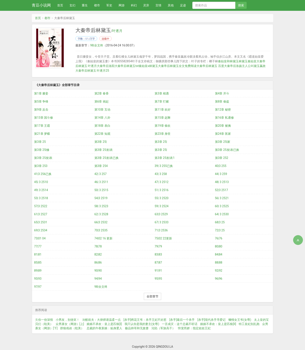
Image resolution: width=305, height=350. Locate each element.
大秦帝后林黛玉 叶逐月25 (92, 70)
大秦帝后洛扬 (233, 66)
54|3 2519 (101, 198)
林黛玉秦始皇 (247, 61)
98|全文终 (96, 45)
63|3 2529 (161, 214)
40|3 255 (220, 166)
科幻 (134, 5)
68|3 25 (220, 222)
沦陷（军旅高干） (163, 328)
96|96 (218, 278)
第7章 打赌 (162, 101)
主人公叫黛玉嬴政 (254, 66)
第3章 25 (40, 141)
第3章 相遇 (162, 93)
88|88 (218, 262)
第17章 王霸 (42, 125)
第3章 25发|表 (103, 149)
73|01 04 (40, 238)
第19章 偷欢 (163, 125)
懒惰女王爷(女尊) (239, 319)
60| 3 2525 (222, 206)
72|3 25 (220, 230)
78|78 (98, 246)
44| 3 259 (221, 174)
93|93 (38, 278)
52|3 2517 (221, 190)
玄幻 (72, 5)
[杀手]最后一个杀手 (181, 319)
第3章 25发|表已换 (227, 149)
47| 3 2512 (161, 182)
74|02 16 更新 (103, 238)
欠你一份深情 (44, 319)
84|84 (218, 254)
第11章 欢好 (163, 109)
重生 (85, 5)
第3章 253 (40, 166)
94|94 (98, 278)
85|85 (38, 262)
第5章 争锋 (41, 101)
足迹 (183, 5)
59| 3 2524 (161, 206)
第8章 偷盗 (222, 101)
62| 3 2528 (101, 214)
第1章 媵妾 (41, 93)
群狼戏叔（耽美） (72, 328)
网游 (122, 5)
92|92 (218, 270)
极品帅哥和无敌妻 (137, 328)
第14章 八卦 (102, 117)
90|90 (98, 270)
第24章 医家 (223, 133)
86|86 (98, 262)
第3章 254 (101, 166)
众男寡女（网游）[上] (70, 324)
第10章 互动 (102, 109)
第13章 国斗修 (43, 117)
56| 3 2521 (222, 198)
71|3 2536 (161, 230)
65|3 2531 (40, 222)
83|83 (158, 254)
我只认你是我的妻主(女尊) (142, 324)
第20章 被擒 (223, 125)
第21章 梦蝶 (42, 133)
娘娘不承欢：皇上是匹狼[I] (104, 324)
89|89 (38, 270)
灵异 (146, 5)
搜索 (241, 5)
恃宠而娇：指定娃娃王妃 (194, 328)
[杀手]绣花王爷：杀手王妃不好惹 (144, 319)
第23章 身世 (163, 133)
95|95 (158, 278)
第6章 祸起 (101, 101)
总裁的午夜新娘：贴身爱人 (104, 328)
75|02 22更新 (163, 238)
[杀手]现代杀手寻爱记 (211, 319)
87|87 (158, 262)
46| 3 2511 (101, 182)
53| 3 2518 (41, 198)
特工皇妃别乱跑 (249, 324)
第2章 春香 (101, 93)
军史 (109, 5)
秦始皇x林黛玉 (148, 66)
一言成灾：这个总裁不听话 (179, 324)
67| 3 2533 (161, 222)
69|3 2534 (40, 230)
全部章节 (152, 296)
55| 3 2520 (161, 198)
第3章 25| (100, 141)
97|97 (38, 286)
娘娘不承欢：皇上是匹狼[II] (218, 324)
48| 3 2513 (222, 182)
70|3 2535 (101, 230)
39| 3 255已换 (164, 166)
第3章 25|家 (222, 141)
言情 (158, 5)
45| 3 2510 (41, 182)
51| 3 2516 (161, 190)
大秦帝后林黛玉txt (127, 66)
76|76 (218, 238)
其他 (171, 5)
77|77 (38, 246)
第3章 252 (221, 158)
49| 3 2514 (41, 190)
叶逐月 (117, 31)
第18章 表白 (102, 125)
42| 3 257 (100, 174)
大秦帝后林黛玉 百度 (210, 66)
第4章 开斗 (222, 93)
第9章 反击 (41, 109)
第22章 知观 (102, 133)
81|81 (38, 254)
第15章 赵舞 (163, 117)
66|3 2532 (101, 222)
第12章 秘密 (223, 109)
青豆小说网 (41, 5)
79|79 (158, 246)
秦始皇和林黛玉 (228, 61)
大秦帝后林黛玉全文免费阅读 (177, 66)
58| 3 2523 (101, 206)
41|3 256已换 (42, 174)
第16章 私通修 (224, 117)
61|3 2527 (40, 214)
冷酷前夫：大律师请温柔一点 (101, 319)
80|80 (218, 246)
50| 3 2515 (101, 190)
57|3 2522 (40, 206)
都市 (97, 5)
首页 (60, 5)
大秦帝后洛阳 (106, 66)
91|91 (158, 270)
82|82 (98, 254)
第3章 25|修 (42, 149)
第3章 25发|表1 (165, 158)
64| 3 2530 (222, 214)
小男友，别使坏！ (67, 319)
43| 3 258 (161, 174)
